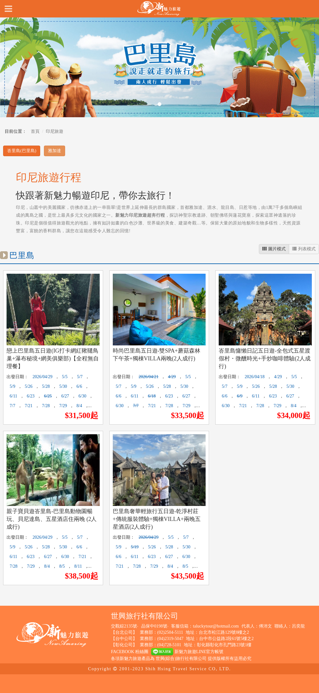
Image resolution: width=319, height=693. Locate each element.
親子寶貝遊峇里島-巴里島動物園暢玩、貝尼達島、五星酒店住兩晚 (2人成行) (52, 519)
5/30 (63, 386)
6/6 (79, 386)
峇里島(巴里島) (21, 150)
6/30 (82, 396)
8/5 (62, 566)
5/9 (12, 386)
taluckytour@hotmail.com (216, 626)
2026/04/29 (43, 376)
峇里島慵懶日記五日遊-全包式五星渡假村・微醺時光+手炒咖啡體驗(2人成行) (265, 358)
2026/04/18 (255, 376)
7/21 (28, 405)
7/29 (63, 405)
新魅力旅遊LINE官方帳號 (187, 651)
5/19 (135, 547)
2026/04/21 (149, 376)
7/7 (12, 405)
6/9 (239, 396)
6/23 (31, 396)
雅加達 (54, 150)
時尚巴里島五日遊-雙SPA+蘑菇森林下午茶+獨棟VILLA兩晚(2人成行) (157, 355)
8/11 (78, 566)
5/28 (46, 386)
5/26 (28, 386)
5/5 (65, 376)
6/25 (48, 396)
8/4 (79, 405)
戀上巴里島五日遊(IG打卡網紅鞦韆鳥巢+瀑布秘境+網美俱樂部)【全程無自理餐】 (53, 358)
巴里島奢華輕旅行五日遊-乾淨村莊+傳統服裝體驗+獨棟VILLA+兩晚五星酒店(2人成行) (157, 519)
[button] (24, 67)
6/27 (65, 396)
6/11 (13, 396)
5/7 (80, 376)
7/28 (46, 405)
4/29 (172, 376)
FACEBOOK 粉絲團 (129, 651)
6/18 (152, 396)
